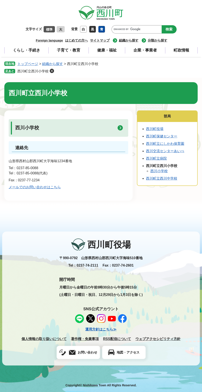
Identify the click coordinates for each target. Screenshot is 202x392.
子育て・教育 (68, 50)
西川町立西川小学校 (33, 71)
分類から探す (157, 40)
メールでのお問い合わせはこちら (35, 187)
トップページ (27, 64)
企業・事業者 (145, 50)
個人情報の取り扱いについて (44, 339)
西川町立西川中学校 (161, 178)
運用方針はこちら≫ (101, 329)
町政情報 (181, 50)
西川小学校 (27, 127)
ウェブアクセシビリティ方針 (158, 339)
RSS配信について (117, 339)
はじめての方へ (76, 40)
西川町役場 (154, 129)
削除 (52, 71)
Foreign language (49, 40)
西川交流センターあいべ (165, 151)
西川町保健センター (161, 136)
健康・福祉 (107, 50)
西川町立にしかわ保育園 (165, 143)
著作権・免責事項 (85, 339)
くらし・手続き (26, 50)
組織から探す (128, 40)
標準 (49, 29)
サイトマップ (100, 40)
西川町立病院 (156, 158)
